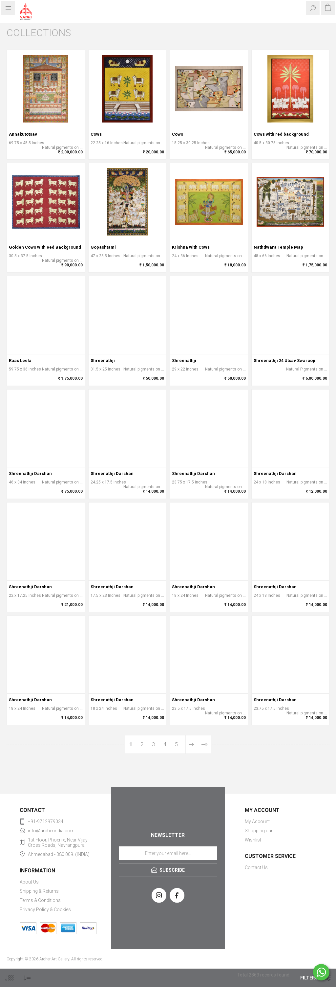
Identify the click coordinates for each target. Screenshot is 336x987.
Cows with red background (281, 134)
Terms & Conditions (40, 900)
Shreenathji (103, 360)
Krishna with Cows (191, 247)
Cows (96, 134)
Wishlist (253, 839)
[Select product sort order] (27, 978)
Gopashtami (103, 247)
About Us (29, 882)
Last (204, 744)
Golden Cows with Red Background (45, 247)
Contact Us (256, 867)
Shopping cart (259, 830)
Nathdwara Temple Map (278, 247)
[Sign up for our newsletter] (168, 853)
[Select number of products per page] (9, 978)
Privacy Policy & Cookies (45, 909)
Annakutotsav (23, 134)
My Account (257, 821)
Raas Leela (20, 360)
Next (191, 744)
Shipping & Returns (39, 891)
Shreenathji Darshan (30, 473)
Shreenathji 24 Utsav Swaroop (284, 360)
